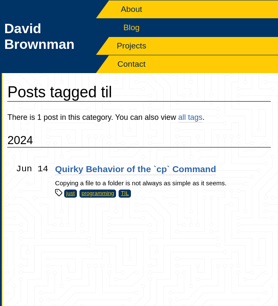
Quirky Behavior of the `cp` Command (135, 169)
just (70, 193)
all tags (190, 117)
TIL (125, 193)
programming (98, 193)
